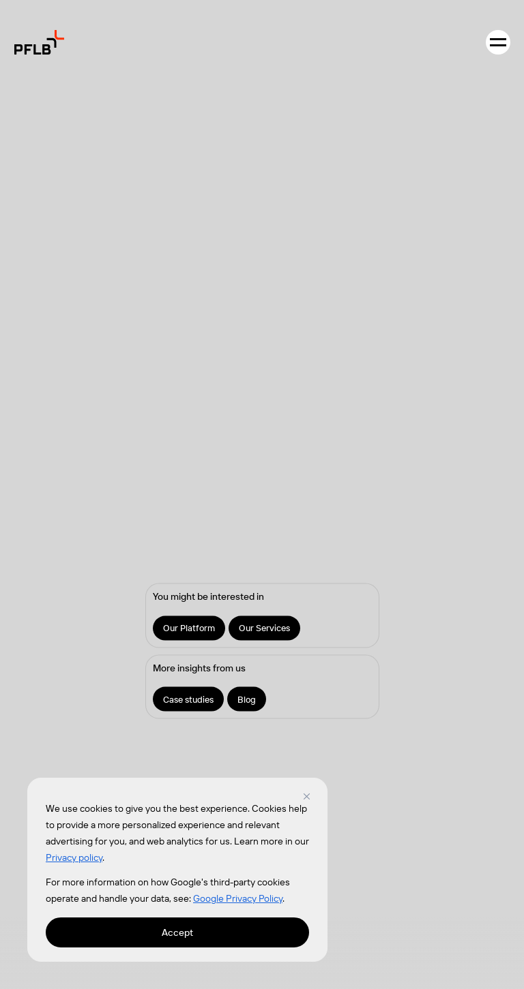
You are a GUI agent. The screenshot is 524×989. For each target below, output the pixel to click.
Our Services (264, 627)
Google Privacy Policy (237, 898)
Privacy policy (74, 857)
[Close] (306, 796)
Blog (246, 698)
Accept (177, 932)
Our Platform (189, 627)
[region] (177, 870)
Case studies (188, 698)
